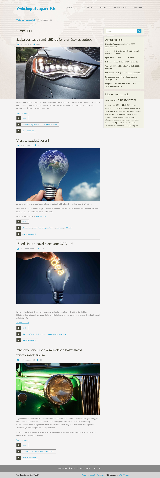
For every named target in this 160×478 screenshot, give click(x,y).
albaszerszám (27, 228)
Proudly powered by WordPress (93, 475)
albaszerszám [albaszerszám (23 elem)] (127, 100)
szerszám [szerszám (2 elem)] (117, 120)
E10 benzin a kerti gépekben (116, 73)
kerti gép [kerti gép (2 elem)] (108, 114)
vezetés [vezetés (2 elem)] (133, 123)
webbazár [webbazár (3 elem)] (120, 126)
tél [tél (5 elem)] (121, 122)
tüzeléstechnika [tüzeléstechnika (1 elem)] (127, 123)
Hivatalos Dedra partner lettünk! (117, 44)
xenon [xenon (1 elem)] (126, 125)
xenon (51, 451)
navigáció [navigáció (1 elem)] (107, 117)
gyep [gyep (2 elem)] (109, 111)
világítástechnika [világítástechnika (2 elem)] (110, 126)
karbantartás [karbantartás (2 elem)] (130, 111)
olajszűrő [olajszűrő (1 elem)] (120, 117)
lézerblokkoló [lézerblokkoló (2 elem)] (128, 114)
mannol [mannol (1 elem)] (135, 114)
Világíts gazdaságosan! (32, 140)
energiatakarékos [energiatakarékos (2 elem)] (123, 108)
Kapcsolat (137, 8)
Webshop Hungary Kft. (36, 8)
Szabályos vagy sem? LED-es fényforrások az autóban (55, 39)
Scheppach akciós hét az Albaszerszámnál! (121, 77)
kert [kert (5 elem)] (140, 111)
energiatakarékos (48, 228)
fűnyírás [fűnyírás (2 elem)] (138, 108)
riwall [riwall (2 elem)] (125, 117)
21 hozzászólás (28, 131)
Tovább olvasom (22, 113)
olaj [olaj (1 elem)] (111, 117)
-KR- (38, 44)
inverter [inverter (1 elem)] (123, 111)
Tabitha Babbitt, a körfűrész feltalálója (120, 66)
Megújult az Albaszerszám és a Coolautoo (121, 84)
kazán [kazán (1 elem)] (136, 111)
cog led (36, 334)
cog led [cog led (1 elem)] (114, 105)
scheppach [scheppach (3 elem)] (131, 117)
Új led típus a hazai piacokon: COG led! (44, 244)
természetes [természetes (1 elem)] (108, 123)
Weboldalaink (120, 8)
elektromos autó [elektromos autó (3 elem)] (111, 108)
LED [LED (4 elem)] (122, 114)
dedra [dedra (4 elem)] (133, 105)
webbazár (68, 228)
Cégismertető (87, 8)
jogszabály (35, 124)
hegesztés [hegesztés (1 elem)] (118, 111)
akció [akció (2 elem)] (107, 100)
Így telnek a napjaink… (114, 58)
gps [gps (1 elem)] (106, 111)
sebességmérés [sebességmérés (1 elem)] (109, 120)
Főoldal (70, 8)
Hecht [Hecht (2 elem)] (113, 111)
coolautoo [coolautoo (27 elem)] (123, 105)
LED (41, 124)
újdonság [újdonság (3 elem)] (131, 126)
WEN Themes (124, 475)
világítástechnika (50, 124)
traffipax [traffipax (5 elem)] (115, 122)
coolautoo (26, 124)
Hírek (24, 118)
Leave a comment (29, 234)
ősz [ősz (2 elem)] (136, 126)
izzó (57, 228)
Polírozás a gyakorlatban (114, 62)
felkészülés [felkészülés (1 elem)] (132, 108)
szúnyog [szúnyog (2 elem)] (122, 120)
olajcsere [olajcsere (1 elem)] (115, 117)
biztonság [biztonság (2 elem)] (108, 105)
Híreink (103, 8)
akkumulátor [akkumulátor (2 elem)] (113, 100)
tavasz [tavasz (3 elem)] (137, 120)
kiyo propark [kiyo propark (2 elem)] (116, 114)
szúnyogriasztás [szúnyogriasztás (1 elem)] (130, 120)
